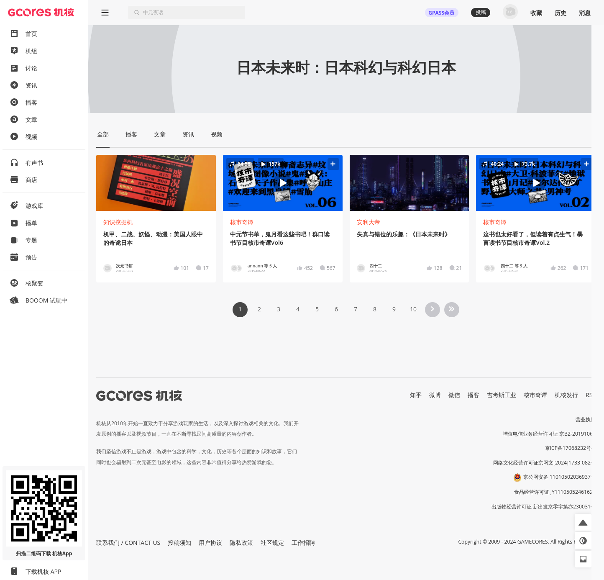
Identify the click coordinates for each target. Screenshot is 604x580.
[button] (282, 183)
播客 (473, 395)
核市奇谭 (241, 222)
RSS (591, 395)
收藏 (536, 13)
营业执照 (586, 419)
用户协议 (210, 543)
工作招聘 (303, 543)
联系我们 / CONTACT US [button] (128, 543)
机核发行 (566, 395)
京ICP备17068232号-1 (570, 448)
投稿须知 (179, 543)
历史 (560, 13)
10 (413, 309)
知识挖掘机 (118, 222)
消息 (585, 13)
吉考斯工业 (501, 395)
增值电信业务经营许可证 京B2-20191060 (549, 433)
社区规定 (272, 543)
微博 (435, 395)
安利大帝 (368, 222)
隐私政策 (241, 543)
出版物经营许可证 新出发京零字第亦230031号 (543, 506)
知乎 (416, 395)
